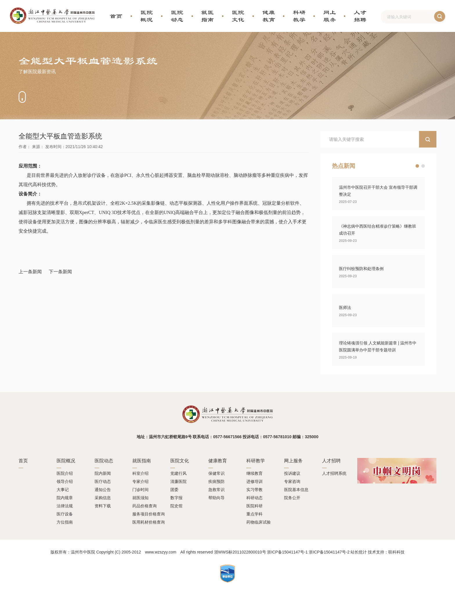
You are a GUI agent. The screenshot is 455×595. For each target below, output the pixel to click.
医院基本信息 (296, 489)
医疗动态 (103, 481)
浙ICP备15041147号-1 (287, 552)
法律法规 (65, 506)
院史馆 (176, 506)
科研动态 (254, 497)
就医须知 (140, 497)
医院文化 (238, 16)
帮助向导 (216, 497)
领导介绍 (65, 481)
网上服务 (329, 16)
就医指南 (207, 16)
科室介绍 (140, 473)
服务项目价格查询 (148, 514)
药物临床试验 (258, 522)
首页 (116, 16)
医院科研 (254, 506)
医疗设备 (65, 514)
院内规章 (65, 497)
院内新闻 (103, 473)
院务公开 (292, 497)
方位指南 (65, 522)
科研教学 (299, 16)
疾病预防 (216, 481)
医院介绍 (65, 473)
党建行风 (178, 473)
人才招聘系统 (334, 473)
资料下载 (103, 506)
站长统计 (359, 552)
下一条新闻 (60, 271)
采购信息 (103, 497)
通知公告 (103, 489)
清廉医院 (178, 481)
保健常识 (216, 473)
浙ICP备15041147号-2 (329, 552)
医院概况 (146, 16)
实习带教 (254, 489)
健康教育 (268, 16)
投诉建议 (292, 473)
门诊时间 (140, 489)
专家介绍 (140, 481)
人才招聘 (360, 16)
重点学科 (254, 514)
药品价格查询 (144, 506)
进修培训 (254, 481)
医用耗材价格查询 (148, 522)
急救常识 (216, 489)
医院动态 (177, 16)
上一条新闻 (30, 271)
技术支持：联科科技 (386, 552)
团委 (174, 489)
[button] (417, 166)
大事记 (63, 489)
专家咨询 (292, 481)
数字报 (176, 497)
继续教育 (254, 473)
